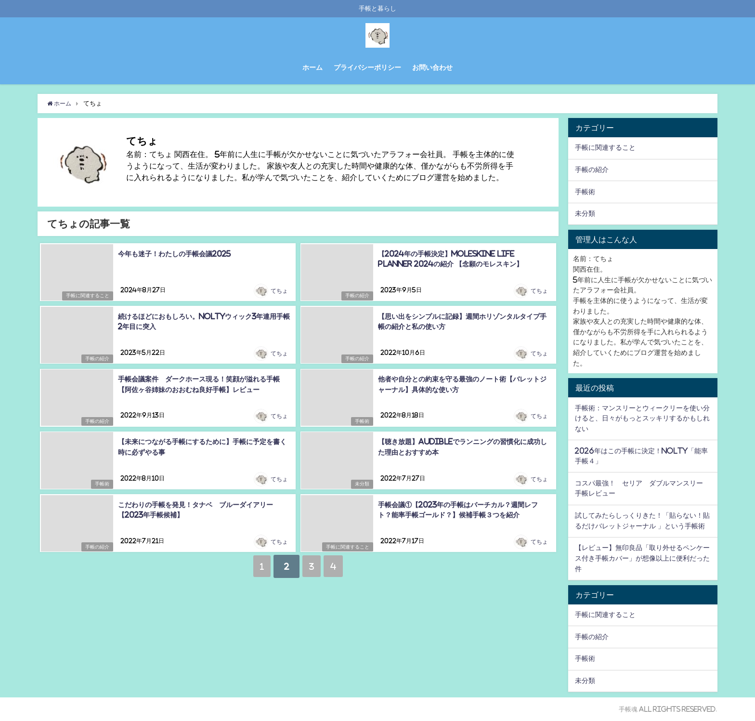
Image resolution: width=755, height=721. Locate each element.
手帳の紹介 (356, 296)
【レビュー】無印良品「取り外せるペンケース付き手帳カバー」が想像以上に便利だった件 (642, 558)
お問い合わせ (432, 67)
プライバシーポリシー (367, 67)
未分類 (360, 484)
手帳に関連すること (85, 296)
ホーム (312, 67)
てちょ (279, 291)
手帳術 (360, 421)
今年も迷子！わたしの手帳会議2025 (173, 252)
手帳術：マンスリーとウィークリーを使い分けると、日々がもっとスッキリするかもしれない (642, 418)
